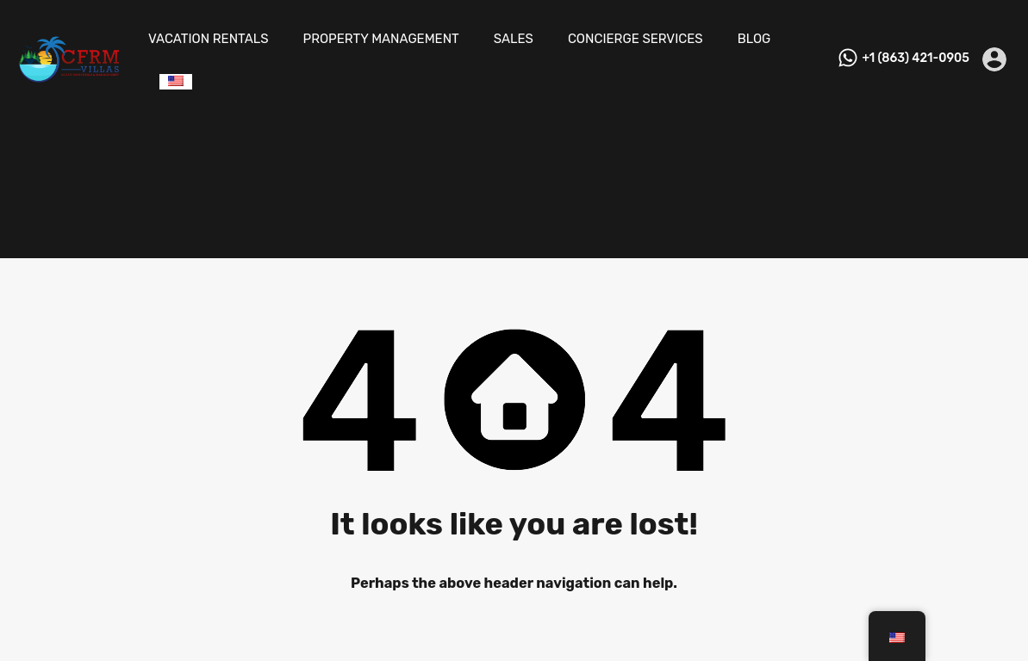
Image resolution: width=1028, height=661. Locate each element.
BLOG (754, 38)
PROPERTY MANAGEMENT (381, 38)
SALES (513, 38)
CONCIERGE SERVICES (635, 38)
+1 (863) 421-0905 (916, 58)
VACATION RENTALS (208, 38)
